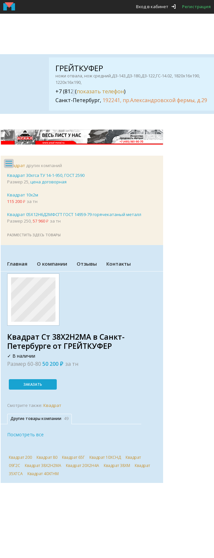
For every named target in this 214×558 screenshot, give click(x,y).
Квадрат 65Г (73, 457)
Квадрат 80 (47, 457)
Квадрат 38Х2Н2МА (43, 465)
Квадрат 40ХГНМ (43, 473)
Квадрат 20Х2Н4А (82, 465)
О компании (52, 263)
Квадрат (16, 165)
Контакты (118, 263)
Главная (17, 263)
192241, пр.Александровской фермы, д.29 (154, 100)
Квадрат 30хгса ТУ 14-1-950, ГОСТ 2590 (45, 175)
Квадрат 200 (20, 457)
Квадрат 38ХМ (117, 465)
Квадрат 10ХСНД (105, 457)
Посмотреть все (25, 434)
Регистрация (196, 6)
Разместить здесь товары (34, 234)
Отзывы (87, 263)
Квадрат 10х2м (22, 195)
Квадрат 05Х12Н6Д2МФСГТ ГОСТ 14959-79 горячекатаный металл (74, 214)
